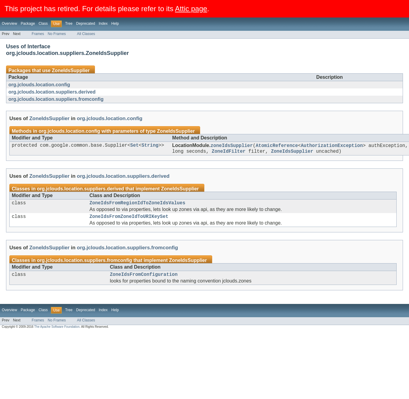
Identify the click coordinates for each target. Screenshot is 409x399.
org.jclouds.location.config (39, 84)
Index (103, 23)
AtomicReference (277, 146)
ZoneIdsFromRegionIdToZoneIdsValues (137, 205)
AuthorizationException (332, 146)
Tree (69, 23)
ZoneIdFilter (228, 152)
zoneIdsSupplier (231, 146)
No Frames (57, 34)
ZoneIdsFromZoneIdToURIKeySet (129, 220)
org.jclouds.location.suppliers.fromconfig (56, 99)
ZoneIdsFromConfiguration (144, 279)
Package (28, 23)
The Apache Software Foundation (57, 332)
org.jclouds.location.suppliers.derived (52, 91)
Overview (9, 23)
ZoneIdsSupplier (71, 70)
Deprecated (85, 23)
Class (43, 23)
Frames (38, 34)
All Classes (86, 34)
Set (134, 146)
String (149, 146)
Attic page (191, 9)
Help (115, 23)
